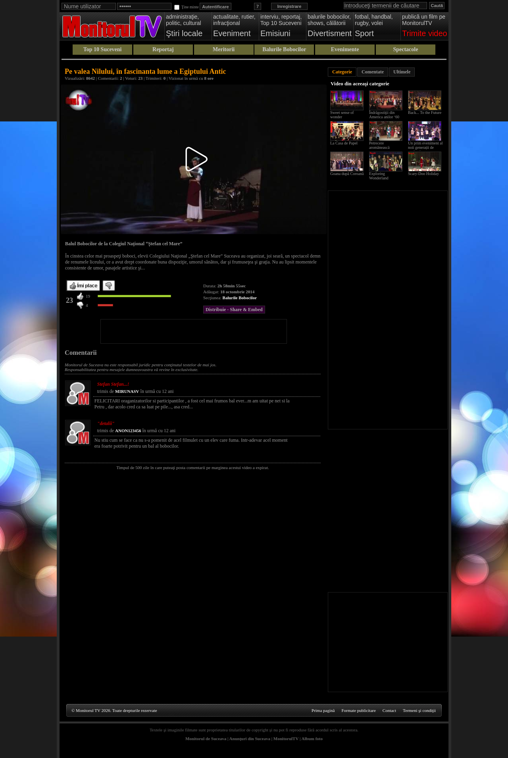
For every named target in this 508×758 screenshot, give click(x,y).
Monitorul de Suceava (205, 738)
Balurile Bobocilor (284, 49)
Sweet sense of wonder (342, 114)
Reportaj (163, 49)
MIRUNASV (127, 391)
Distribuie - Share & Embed (234, 309)
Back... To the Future (424, 112)
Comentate (373, 72)
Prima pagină (323, 710)
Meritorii (224, 49)
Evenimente (345, 49)
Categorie (342, 72)
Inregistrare (289, 6)
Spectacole (405, 49)
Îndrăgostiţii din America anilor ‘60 (384, 114)
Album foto (312, 738)
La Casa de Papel (344, 143)
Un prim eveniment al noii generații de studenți (425, 147)
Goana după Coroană (347, 173)
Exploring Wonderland (379, 175)
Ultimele (401, 72)
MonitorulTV (285, 738)
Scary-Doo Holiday (423, 173)
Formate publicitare (358, 710)
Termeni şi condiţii (419, 710)
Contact (389, 710)
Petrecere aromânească (379, 145)
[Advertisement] (194, 331)
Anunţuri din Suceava (249, 738)
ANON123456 (128, 430)
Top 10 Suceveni (102, 49)
